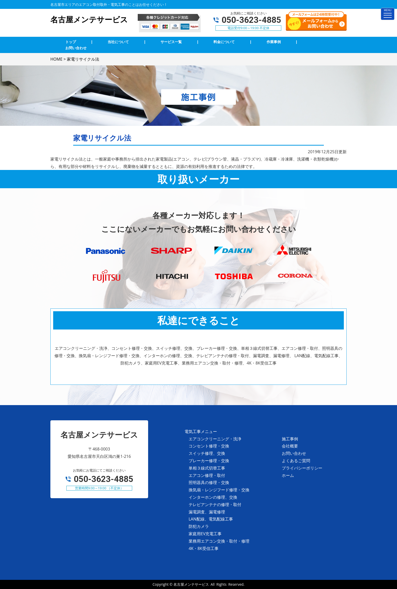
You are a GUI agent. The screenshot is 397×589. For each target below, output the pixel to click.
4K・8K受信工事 (204, 548)
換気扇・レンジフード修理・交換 (219, 490)
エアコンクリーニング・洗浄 (215, 439)
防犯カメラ (199, 526)
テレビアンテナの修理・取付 (215, 504)
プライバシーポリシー (302, 468)
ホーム (288, 475)
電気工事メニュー (201, 431)
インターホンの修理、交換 (213, 497)
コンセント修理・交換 (209, 446)
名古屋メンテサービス (191, 584)
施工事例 (290, 439)
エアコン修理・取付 (207, 475)
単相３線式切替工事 (207, 468)
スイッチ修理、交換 (207, 453)
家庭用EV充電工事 (205, 533)
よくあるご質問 (296, 460)
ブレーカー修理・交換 (209, 460)
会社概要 (290, 446)
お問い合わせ (294, 453)
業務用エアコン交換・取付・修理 (219, 541)
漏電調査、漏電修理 (207, 512)
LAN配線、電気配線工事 (211, 519)
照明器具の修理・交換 (209, 482)
